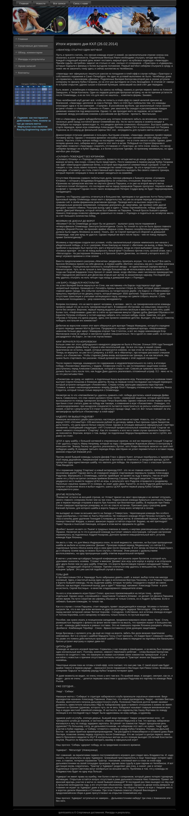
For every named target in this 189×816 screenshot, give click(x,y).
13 (34, 95)
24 (17, 101)
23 (50, 98)
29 (44, 101)
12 (28, 95)
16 (50, 95)
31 (17, 104)
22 (44, 98)
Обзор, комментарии (30, 52)
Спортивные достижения (33, 45)
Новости (40, 3)
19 (28, 98)
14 (39, 95)
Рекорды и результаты (31, 59)
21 (39, 98)
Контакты (23, 72)
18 (23, 98)
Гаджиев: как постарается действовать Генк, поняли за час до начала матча (34, 120)
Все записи (59, 3)
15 (44, 95)
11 (23, 95)
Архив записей (27, 66)
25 (23, 101)
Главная (23, 3)
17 (17, 98)
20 (34, 98)
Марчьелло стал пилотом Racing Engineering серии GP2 (34, 128)
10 (17, 95)
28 (39, 101)
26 (28, 101)
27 (34, 101)
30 (50, 101)
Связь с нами (80, 3)
